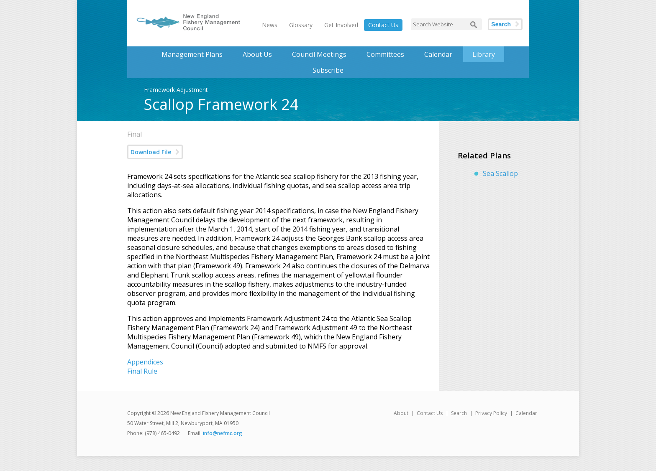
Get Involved (341, 25)
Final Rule (142, 371)
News (269, 25)
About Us (257, 54)
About (401, 413)
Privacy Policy (491, 413)
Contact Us (383, 25)
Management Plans (192, 54)
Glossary (301, 25)
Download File (151, 152)
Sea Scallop (500, 173)
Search (501, 24)
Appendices (145, 362)
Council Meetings (319, 54)
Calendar (438, 54)
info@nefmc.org (222, 433)
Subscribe (328, 70)
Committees (385, 54)
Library (483, 54)
